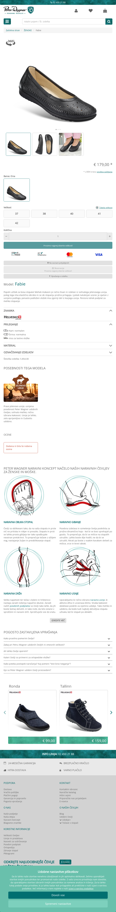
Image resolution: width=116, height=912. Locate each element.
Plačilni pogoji (11, 795)
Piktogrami (9, 853)
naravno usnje (97, 599)
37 (16, 213)
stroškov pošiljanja (104, 172)
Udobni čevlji (66, 816)
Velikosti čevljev (11, 835)
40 (71, 213)
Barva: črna (9, 176)
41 (99, 213)
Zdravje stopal (11, 850)
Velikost (7, 207)
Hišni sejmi (65, 795)
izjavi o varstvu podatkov (81, 888)
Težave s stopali (69, 822)
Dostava (8, 789)
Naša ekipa (9, 816)
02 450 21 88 (58, 2)
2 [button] (58, 130)
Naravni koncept (12, 819)
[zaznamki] (90, 11)
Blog (62, 813)
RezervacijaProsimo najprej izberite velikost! (58, 269)
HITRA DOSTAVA (17, 770)
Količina (8, 230)
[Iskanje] (108, 21)
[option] (18, 144)
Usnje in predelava (13, 838)
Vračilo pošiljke (11, 792)
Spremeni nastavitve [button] (58, 904)
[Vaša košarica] (105, 11)
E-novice (64, 801)
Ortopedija (9, 847)
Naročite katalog (68, 792)
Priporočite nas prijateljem (73, 798)
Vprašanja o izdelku (58, 276)
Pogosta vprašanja (13, 801)
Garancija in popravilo (15, 798)
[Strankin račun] (76, 11)
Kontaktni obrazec (69, 789)
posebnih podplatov (20, 605)
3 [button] (60, 130)
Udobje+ (65, 819)
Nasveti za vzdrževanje (15, 841)
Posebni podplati (12, 844)
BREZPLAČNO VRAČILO (76, 763)
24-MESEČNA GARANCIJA (22, 763)
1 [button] (56, 130)
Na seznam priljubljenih (58, 263)
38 (44, 213)
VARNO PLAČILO (73, 770)
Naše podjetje (11, 813)
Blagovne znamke (12, 822)
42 (16, 223)
